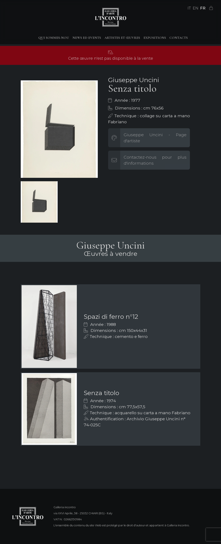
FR (202, 8)
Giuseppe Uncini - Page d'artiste (155, 137)
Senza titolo (101, 393)
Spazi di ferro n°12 (111, 316)
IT (189, 8)
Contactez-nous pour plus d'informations (155, 160)
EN (195, 8)
